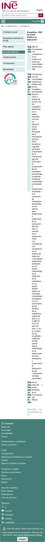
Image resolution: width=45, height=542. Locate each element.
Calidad (4, 460)
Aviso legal (5, 430)
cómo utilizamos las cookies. (30, 535)
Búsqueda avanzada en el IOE (13, 39)
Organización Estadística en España (16, 457)
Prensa (4, 437)
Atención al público (9, 488)
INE (2, 26)
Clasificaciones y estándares (13, 441)
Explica (4, 482)
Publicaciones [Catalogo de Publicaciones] (7, 494)
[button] (37, 21)
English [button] (40, 10)
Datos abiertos (7, 491)
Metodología (8, 69)
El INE (4, 450)
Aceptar (22, 539)
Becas (3, 476)
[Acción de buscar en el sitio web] (40, 15)
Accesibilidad (6, 433)
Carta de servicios (9, 498)
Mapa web (5, 427)
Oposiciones (6, 479)
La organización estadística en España (18, 26)
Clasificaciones (9, 57)
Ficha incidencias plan (34, 412)
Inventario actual (10, 32)
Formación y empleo (10, 469)
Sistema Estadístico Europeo (13, 463)
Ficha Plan (31, 409)
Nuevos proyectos (9, 445)
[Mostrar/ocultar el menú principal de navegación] (3, 21)
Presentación (8, 63)
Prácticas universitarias (11, 472)
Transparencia (7, 454)
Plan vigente (8, 47)
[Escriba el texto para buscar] (20, 15)
